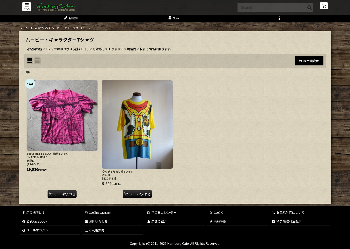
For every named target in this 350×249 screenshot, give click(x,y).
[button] (26, 7)
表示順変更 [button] (309, 63)
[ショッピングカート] (324, 6)
